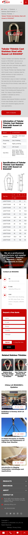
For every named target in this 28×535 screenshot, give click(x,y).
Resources (7, 487)
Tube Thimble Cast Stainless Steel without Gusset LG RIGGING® (20, 374)
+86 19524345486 (14, 281)
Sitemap (9, 527)
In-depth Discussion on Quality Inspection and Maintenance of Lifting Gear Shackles (12, 440)
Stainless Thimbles (6, 13)
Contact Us (8, 496)
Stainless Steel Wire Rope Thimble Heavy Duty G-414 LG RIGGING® (7, 374)
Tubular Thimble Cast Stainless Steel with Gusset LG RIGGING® (13, 17)
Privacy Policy (17, 527)
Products (12, 9)
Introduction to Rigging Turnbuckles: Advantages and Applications (12, 469)
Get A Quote (11, 112)
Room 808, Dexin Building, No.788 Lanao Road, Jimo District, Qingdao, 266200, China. (16, 300)
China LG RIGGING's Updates (14, 386)
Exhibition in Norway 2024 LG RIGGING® (12, 412)
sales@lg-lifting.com (14, 289)
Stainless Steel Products (8, 11)
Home (5, 9)
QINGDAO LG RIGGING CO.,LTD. (11, 522)
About (6, 491)
